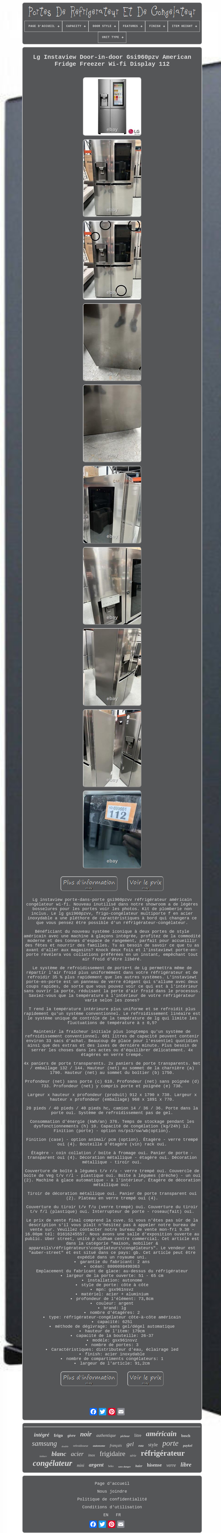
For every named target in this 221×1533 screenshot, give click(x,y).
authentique (106, 1435)
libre (185, 1464)
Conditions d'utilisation (112, 1507)
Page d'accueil (112, 1483)
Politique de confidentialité (112, 1499)
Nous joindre (112, 1491)
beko (110, 1466)
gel (130, 1444)
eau (141, 1445)
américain (161, 1433)
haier (138, 1466)
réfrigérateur (163, 1453)
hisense (154, 1465)
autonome (99, 1445)
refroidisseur (80, 1445)
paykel (187, 1445)
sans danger (124, 1466)
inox (91, 1455)
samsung (44, 1443)
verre (171, 1465)
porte (170, 1443)
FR (118, 1515)
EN (106, 1515)
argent (96, 1465)
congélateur (52, 1463)
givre (72, 1435)
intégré (41, 1435)
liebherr (43, 1456)
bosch (185, 1436)
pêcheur (125, 1436)
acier (77, 1453)
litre (137, 1435)
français (116, 1445)
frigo (58, 1435)
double (65, 1446)
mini (80, 1465)
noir (86, 1434)
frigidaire (112, 1453)
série (133, 1455)
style (153, 1444)
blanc (59, 1453)
